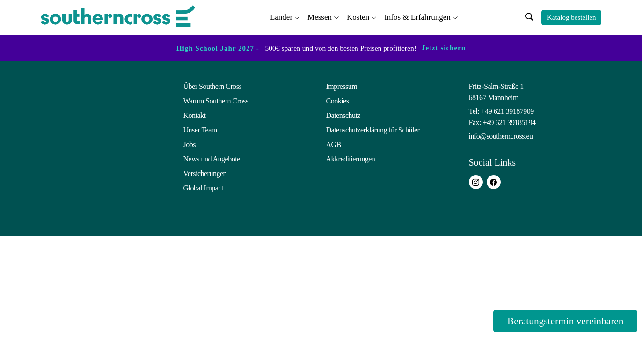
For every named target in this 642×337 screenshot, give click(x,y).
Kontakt (194, 115)
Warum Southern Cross (215, 101)
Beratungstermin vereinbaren (562, 321)
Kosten (358, 16)
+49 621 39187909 (507, 111)
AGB (333, 144)
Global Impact (203, 188)
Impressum (341, 86)
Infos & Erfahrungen (417, 16)
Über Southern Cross (212, 86)
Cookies (337, 101)
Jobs (189, 144)
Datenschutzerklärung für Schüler (373, 130)
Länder (281, 16)
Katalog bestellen (571, 17)
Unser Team (200, 130)
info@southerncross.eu (501, 136)
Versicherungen (205, 173)
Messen (319, 16)
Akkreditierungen (350, 159)
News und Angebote (211, 159)
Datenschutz (343, 115)
